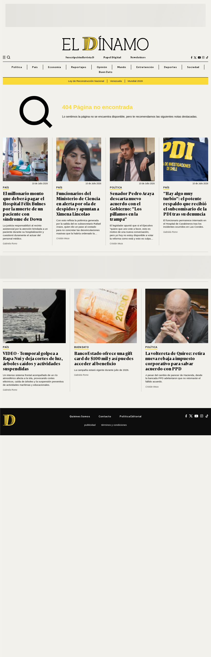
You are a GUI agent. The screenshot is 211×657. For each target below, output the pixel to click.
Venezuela (116, 81)
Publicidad (89, 424)
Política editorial (130, 416)
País (35, 67)
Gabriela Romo (10, 243)
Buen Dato (105, 71)
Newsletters (138, 57)
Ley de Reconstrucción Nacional (86, 81)
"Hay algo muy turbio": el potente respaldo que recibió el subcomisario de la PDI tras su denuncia (185, 203)
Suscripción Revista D (79, 57)
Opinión (102, 67)
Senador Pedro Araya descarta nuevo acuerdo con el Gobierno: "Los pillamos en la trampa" (132, 206)
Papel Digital (112, 57)
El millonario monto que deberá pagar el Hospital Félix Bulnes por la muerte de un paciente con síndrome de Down (24, 206)
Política (17, 67)
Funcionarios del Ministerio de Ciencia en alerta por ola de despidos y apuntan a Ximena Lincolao (78, 203)
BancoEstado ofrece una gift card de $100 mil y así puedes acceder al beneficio (103, 358)
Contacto (105, 416)
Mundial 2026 (135, 81)
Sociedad (193, 67)
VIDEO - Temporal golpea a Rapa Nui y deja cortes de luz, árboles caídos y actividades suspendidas (33, 361)
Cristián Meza (62, 238)
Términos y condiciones (114, 424)
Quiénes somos (80, 416)
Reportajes (78, 67)
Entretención (145, 67)
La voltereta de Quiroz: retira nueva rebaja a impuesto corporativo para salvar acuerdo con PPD (175, 361)
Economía (54, 67)
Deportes (170, 67)
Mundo (121, 67)
